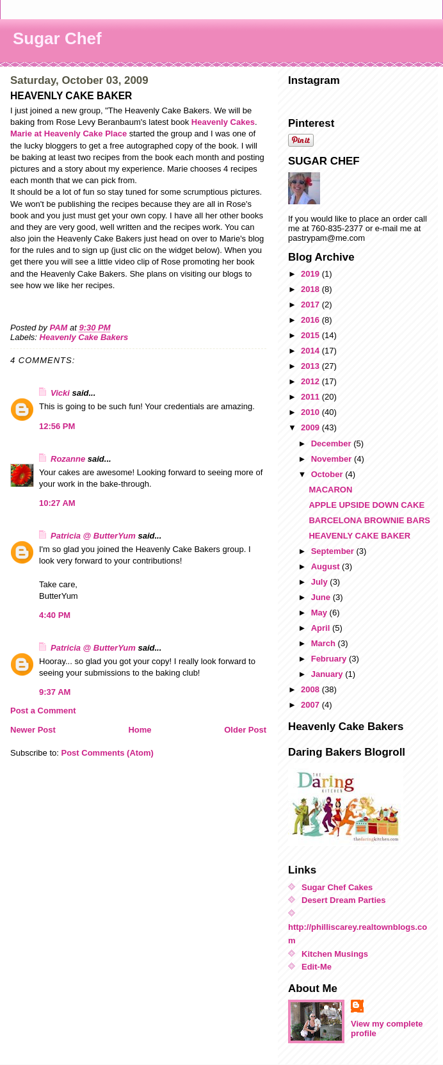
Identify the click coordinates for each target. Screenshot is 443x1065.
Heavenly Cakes (223, 122)
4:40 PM (54, 615)
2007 (311, 705)
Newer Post (33, 730)
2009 (311, 427)
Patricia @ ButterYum (93, 536)
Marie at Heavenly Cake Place (68, 133)
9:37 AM (54, 692)
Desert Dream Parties (344, 900)
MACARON (330, 489)
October (328, 474)
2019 (311, 274)
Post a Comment (43, 710)
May (320, 612)
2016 (311, 320)
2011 (311, 397)
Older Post (245, 730)
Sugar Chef (57, 38)
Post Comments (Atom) (107, 753)
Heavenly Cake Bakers (84, 337)
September (334, 551)
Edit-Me (317, 967)
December (332, 443)
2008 (311, 689)
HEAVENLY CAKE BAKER (359, 536)
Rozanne (68, 459)
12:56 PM (57, 426)
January (328, 674)
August (326, 566)
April (321, 628)
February (330, 658)
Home (139, 730)
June (322, 597)
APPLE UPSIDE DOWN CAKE (366, 505)
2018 (311, 289)
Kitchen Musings (335, 954)
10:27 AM (57, 503)
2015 (311, 335)
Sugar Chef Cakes (337, 887)
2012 (311, 381)
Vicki (60, 393)
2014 (311, 350)
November (332, 459)
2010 (311, 412)
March (324, 643)
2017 (311, 304)
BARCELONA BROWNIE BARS (369, 520)
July (320, 582)
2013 (311, 366)
